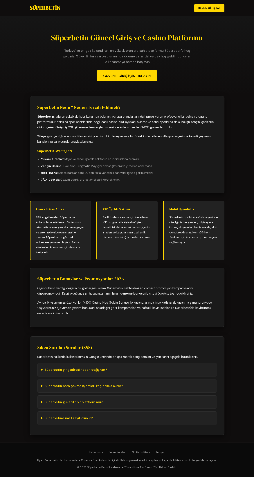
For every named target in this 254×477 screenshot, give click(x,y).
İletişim (160, 452)
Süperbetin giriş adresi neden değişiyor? (76, 369)
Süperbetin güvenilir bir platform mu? (74, 402)
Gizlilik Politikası (141, 452)
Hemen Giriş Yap (209, 8)
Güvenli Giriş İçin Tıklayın (127, 76)
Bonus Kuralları (117, 452)
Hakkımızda (96, 452)
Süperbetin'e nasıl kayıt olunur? (69, 418)
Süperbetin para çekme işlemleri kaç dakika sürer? (84, 386)
